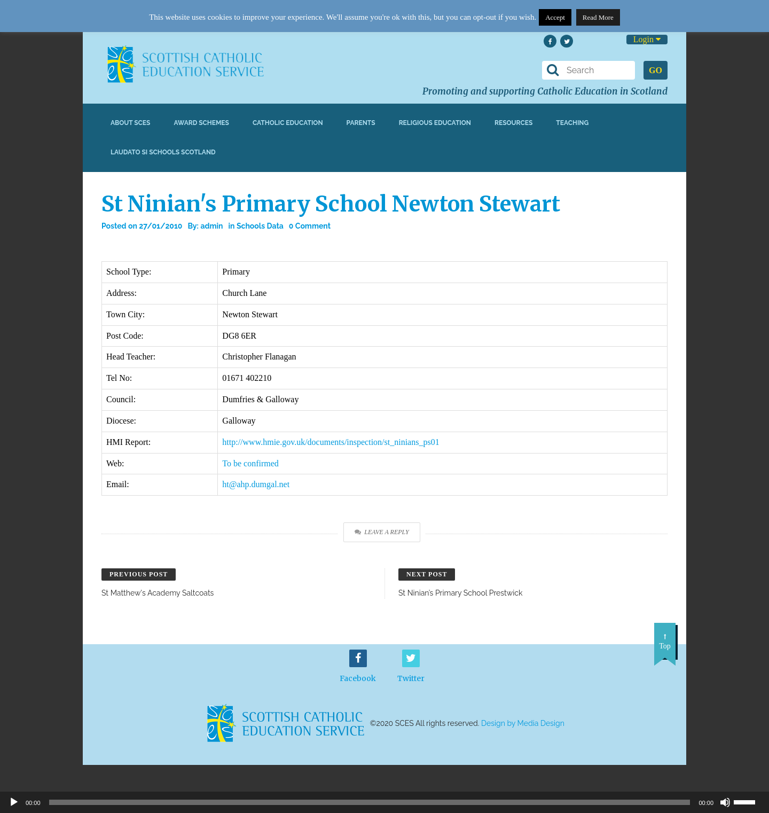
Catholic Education (288, 123)
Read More (598, 17)
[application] (384, 802)
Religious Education (435, 123)
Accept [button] (555, 17)
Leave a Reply (382, 532)
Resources (513, 123)
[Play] (14, 802)
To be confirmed (250, 463)
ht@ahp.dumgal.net (255, 484)
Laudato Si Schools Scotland (163, 152)
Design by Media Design (522, 723)
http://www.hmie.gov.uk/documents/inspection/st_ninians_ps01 (330, 442)
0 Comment (310, 226)
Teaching (572, 123)
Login (647, 39)
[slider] (749, 801)
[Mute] (725, 802)
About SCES (130, 123)
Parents (361, 123)
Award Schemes (201, 123)
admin (211, 226)
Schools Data (260, 226)
